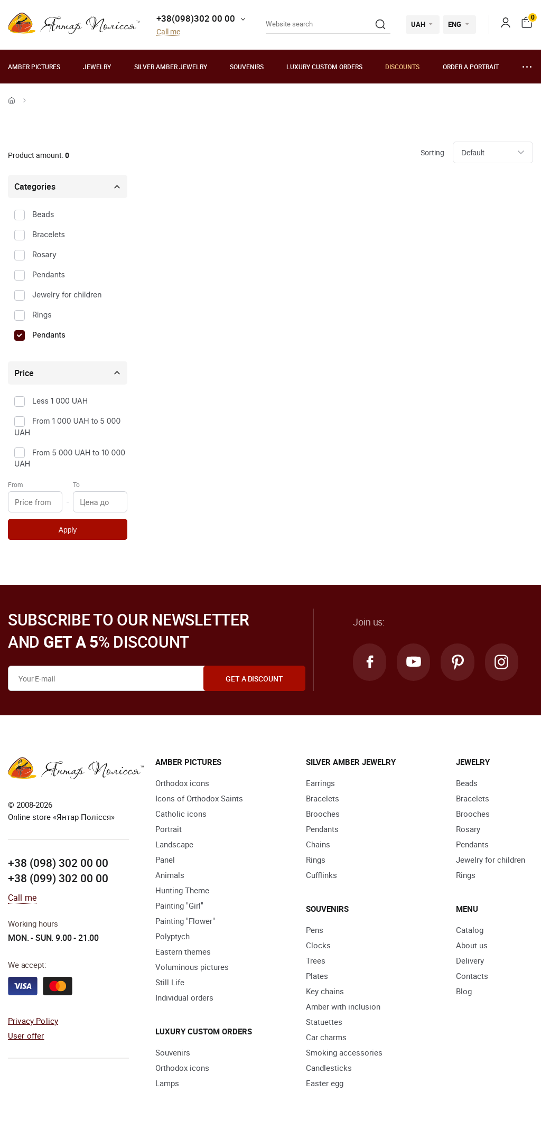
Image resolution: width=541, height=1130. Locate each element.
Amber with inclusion (343, 1006)
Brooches (323, 813)
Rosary (44, 254)
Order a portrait (471, 66)
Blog (464, 991)
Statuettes (324, 1021)
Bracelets (48, 234)
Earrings (320, 783)
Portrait (168, 829)
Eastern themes (183, 951)
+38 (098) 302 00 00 (58, 862)
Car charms (326, 1037)
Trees (315, 960)
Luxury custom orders (324, 66)
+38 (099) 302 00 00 (58, 878)
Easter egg (324, 1083)
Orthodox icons (182, 783)
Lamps (167, 1083)
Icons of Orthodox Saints (199, 798)
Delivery (470, 960)
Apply (68, 530)
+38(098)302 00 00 (195, 18)
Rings (42, 314)
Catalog (469, 929)
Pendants (48, 274)
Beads (43, 214)
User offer (26, 1035)
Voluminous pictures (192, 966)
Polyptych (172, 936)
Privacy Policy (33, 1020)
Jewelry (97, 66)
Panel (165, 859)
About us (472, 945)
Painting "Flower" (185, 921)
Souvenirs (247, 66)
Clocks (318, 945)
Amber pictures (34, 66)
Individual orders (184, 997)
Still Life (169, 982)
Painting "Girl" (179, 905)
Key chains (325, 991)
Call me (168, 32)
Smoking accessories (344, 1052)
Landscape (174, 844)
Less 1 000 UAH (60, 400)
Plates (317, 975)
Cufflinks (321, 875)
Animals (169, 875)
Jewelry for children (66, 294)
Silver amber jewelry (170, 66)
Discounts (402, 66)
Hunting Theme (182, 890)
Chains (318, 844)
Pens (314, 929)
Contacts (472, 975)
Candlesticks (329, 1067)
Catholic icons (181, 813)
